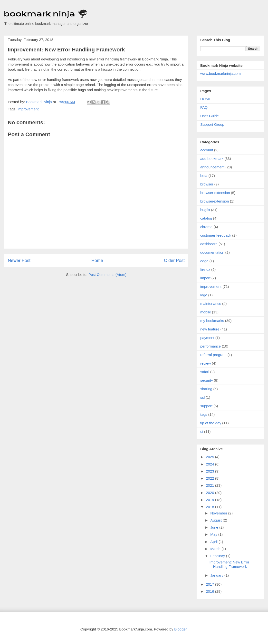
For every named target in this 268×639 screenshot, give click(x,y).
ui (201, 431)
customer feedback (215, 235)
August (216, 520)
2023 (210, 471)
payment (207, 338)
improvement (28, 109)
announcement (212, 167)
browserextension (214, 201)
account (206, 150)
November (219, 513)
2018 (210, 507)
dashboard (209, 244)
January (217, 575)
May (214, 534)
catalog (206, 218)
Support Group (212, 124)
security (206, 380)
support (206, 406)
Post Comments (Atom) (107, 274)
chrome (206, 227)
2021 (210, 485)
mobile (205, 312)
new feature (209, 329)
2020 (210, 493)
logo (203, 295)
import (205, 278)
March (215, 549)
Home (97, 260)
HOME (205, 99)
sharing (206, 389)
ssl (202, 397)
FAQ (204, 107)
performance (210, 346)
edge (204, 261)
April (214, 542)
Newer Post (19, 260)
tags (203, 414)
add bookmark (211, 158)
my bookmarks (212, 321)
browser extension (215, 193)
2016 (210, 591)
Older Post (174, 260)
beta (203, 176)
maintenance (210, 303)
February (218, 556)
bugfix (205, 210)
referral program (213, 355)
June (214, 527)
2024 (210, 464)
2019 (210, 500)
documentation (212, 252)
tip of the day (210, 423)
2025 (210, 457)
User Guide (209, 116)
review (205, 363)
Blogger (180, 629)
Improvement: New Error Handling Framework (229, 564)
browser (206, 184)
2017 (210, 584)
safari (204, 372)
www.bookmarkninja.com (220, 73)
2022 (210, 478)
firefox (205, 269)
